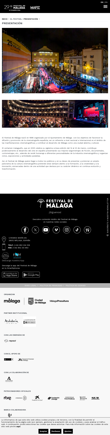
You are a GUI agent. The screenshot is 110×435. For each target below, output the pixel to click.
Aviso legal (30, 285)
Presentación (31, 19)
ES (102, 2)
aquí (18, 426)
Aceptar (43, 431)
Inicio (5, 19)
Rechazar (55, 431)
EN (106, 2)
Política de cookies (76, 285)
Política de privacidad (51, 285)
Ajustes (68, 431)
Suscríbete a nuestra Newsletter (107, 217)
